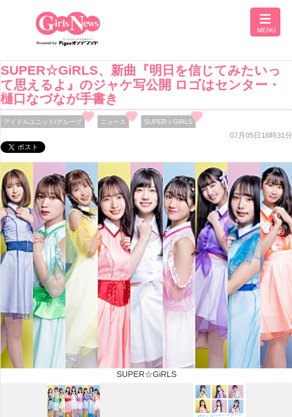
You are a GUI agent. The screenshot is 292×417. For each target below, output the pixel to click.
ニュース (113, 121)
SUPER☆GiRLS (168, 121)
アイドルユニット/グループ (42, 121)
